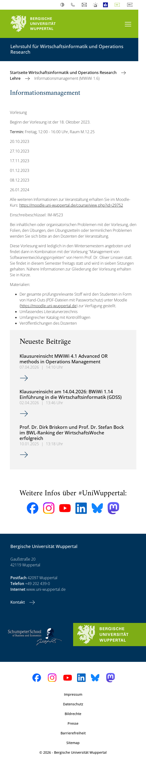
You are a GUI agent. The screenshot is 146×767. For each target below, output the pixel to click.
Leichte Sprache (107, 5)
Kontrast (63, 5)
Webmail (85, 5)
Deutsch (118, 5)
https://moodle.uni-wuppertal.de (48, 305)
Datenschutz (73, 704)
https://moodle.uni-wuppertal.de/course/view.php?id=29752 (71, 205)
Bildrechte (73, 713)
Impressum (73, 694)
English (131, 5)
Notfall (96, 5)
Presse (73, 723)
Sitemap (73, 742)
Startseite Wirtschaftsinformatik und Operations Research (64, 72)
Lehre (15, 78)
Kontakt (18, 602)
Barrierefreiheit (73, 733)
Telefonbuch (74, 5)
